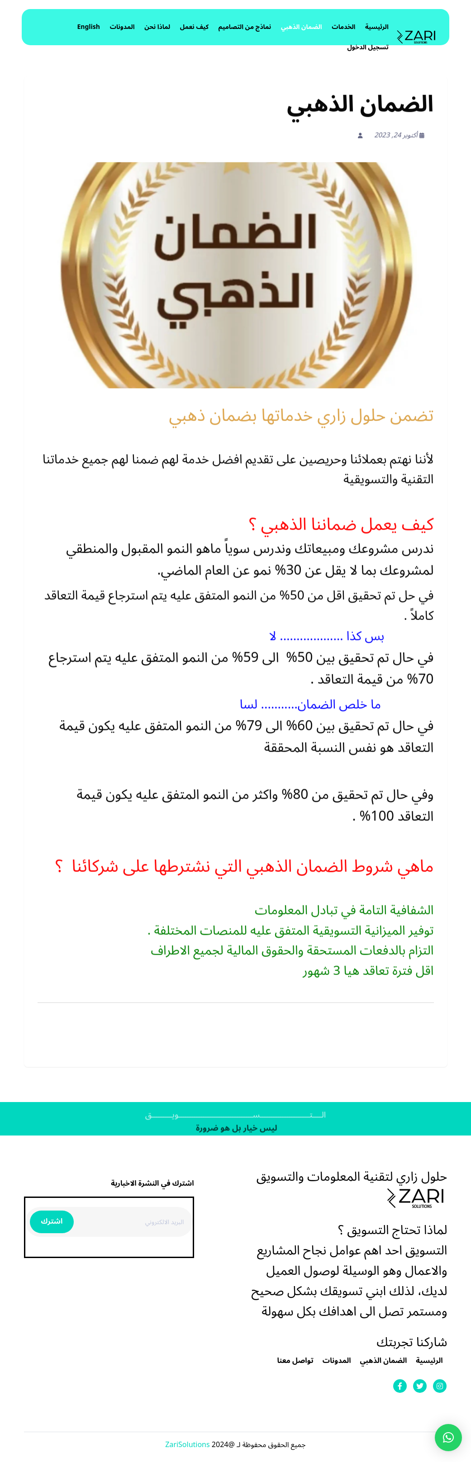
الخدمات (343, 26)
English (88, 26)
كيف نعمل (194, 26)
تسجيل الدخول (367, 47)
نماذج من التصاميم (245, 26)
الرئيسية (377, 26)
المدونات (122, 26)
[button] (448, 1437)
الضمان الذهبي (301, 26)
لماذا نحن (157, 26)
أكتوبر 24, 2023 (399, 136)
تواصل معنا (295, 1360)
